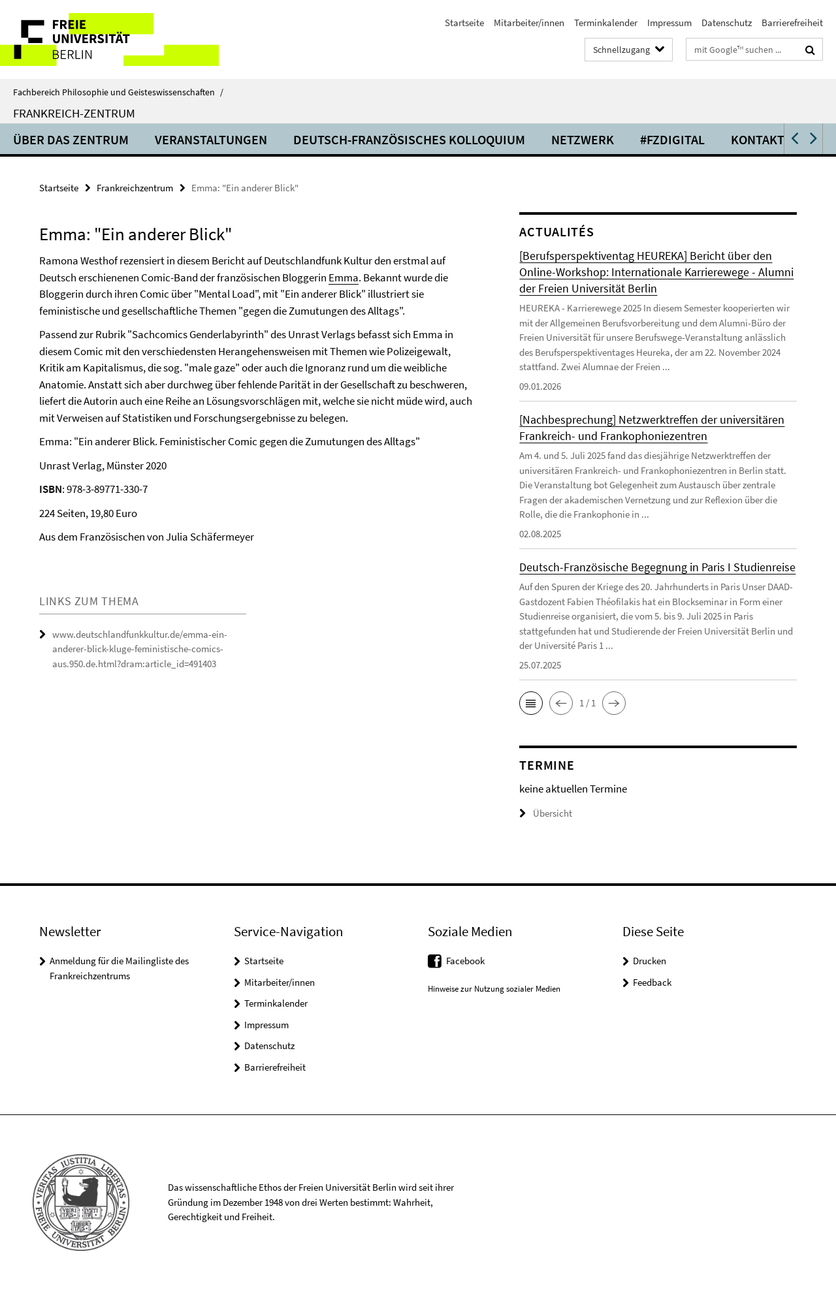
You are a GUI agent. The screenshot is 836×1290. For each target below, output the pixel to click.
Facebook (465, 960)
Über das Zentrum (71, 139)
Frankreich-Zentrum (74, 113)
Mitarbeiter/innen (529, 22)
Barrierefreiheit (792, 22)
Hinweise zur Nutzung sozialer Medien (494, 988)
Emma (344, 277)
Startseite (464, 22)
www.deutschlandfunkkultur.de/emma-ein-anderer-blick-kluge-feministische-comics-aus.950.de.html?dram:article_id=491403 (139, 649)
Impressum (669, 22)
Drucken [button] (649, 960)
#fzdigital (672, 139)
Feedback (652, 982)
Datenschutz (726, 22)
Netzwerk (582, 139)
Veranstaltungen (211, 139)
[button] (793, 138)
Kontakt (757, 139)
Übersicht (545, 813)
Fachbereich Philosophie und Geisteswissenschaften (118, 92)
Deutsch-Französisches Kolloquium (409, 139)
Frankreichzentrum (135, 187)
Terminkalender (605, 22)
